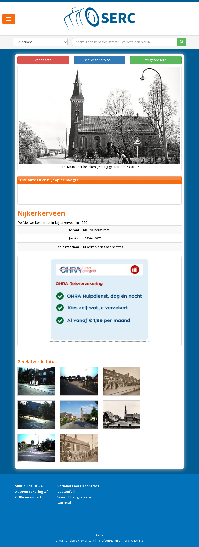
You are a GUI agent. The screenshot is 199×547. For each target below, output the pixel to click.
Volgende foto (155, 60)
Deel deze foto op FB (99, 60)
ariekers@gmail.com (80, 540)
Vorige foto (43, 60)
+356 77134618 (133, 540)
